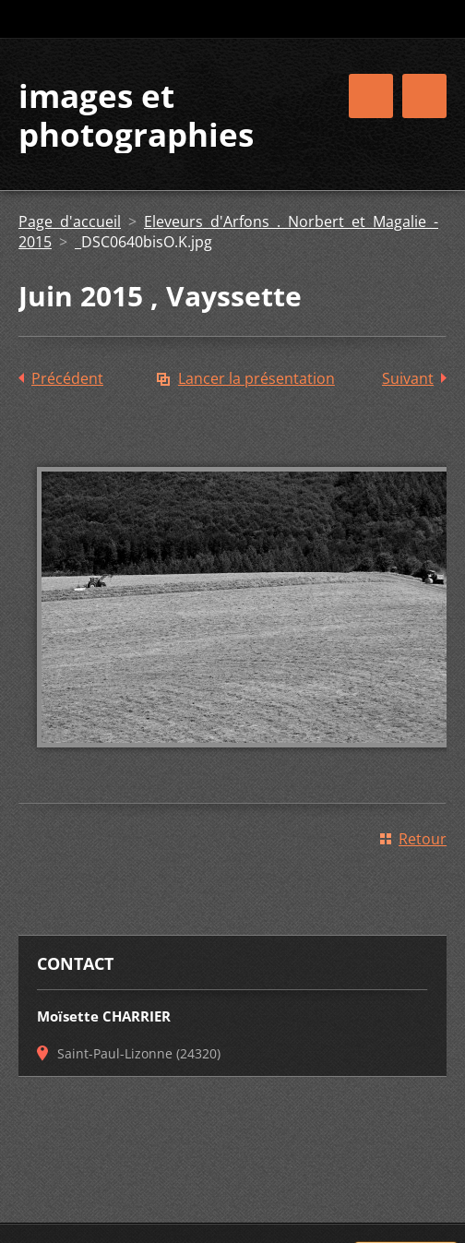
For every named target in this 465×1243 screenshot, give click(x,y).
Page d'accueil (69, 221)
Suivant (408, 378)
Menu (424, 96)
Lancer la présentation (256, 378)
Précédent (67, 378)
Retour (423, 839)
